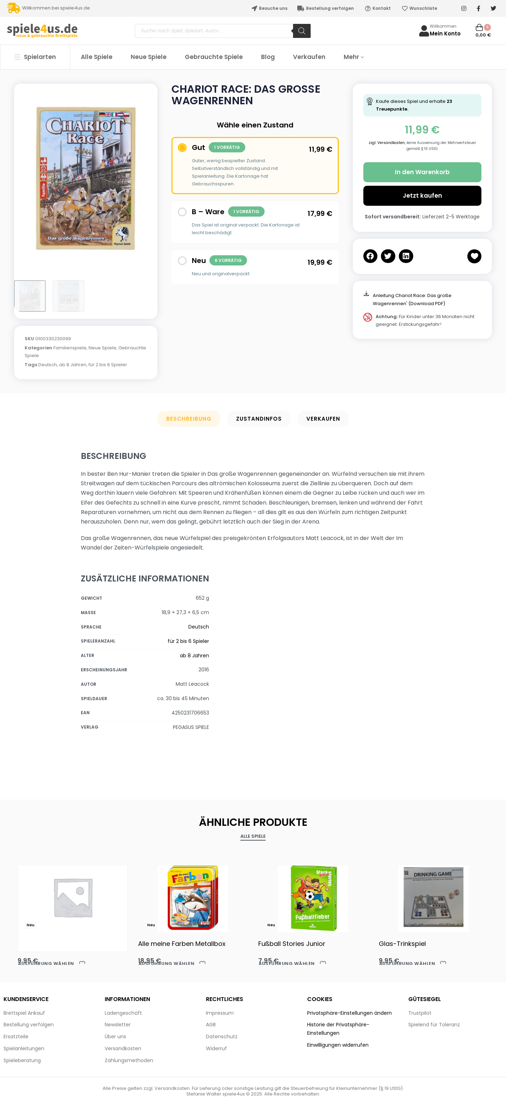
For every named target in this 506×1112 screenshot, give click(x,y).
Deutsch (47, 364)
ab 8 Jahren (72, 364)
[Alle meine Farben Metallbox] (193, 897)
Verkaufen (323, 418)
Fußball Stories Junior (291, 943)
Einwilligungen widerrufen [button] (338, 1044)
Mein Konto (445, 33)
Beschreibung (189, 418)
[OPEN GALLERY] (85, 178)
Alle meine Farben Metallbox (182, 943)
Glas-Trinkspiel (402, 943)
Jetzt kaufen (422, 195)
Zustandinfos (259, 418)
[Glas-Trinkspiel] (434, 897)
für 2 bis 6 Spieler (108, 364)
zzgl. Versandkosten (387, 142)
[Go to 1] (30, 296)
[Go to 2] (68, 296)
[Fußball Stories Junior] (313, 897)
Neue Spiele (102, 347)
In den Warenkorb (422, 172)
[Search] (302, 31)
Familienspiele (69, 347)
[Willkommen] (424, 31)
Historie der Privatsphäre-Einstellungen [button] (338, 1029)
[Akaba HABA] (73, 897)
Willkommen (443, 26)
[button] (370, 256)
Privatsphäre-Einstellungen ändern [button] (349, 1012)
